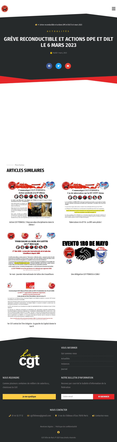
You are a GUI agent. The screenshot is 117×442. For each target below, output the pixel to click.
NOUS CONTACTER (58, 409)
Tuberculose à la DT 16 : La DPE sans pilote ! (85, 222)
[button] (49, 66)
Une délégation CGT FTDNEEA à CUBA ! (85, 274)
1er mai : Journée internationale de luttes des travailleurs (32, 274)
